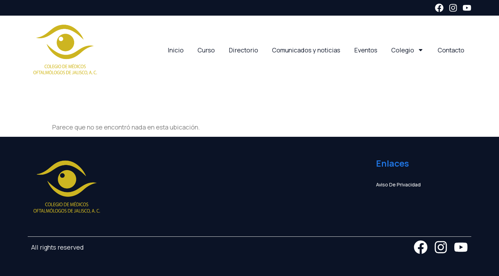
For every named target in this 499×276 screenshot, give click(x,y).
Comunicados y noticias (306, 50)
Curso (206, 50)
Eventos (365, 50)
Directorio (243, 50)
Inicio (176, 50)
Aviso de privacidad (398, 184)
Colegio (407, 50)
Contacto (451, 50)
